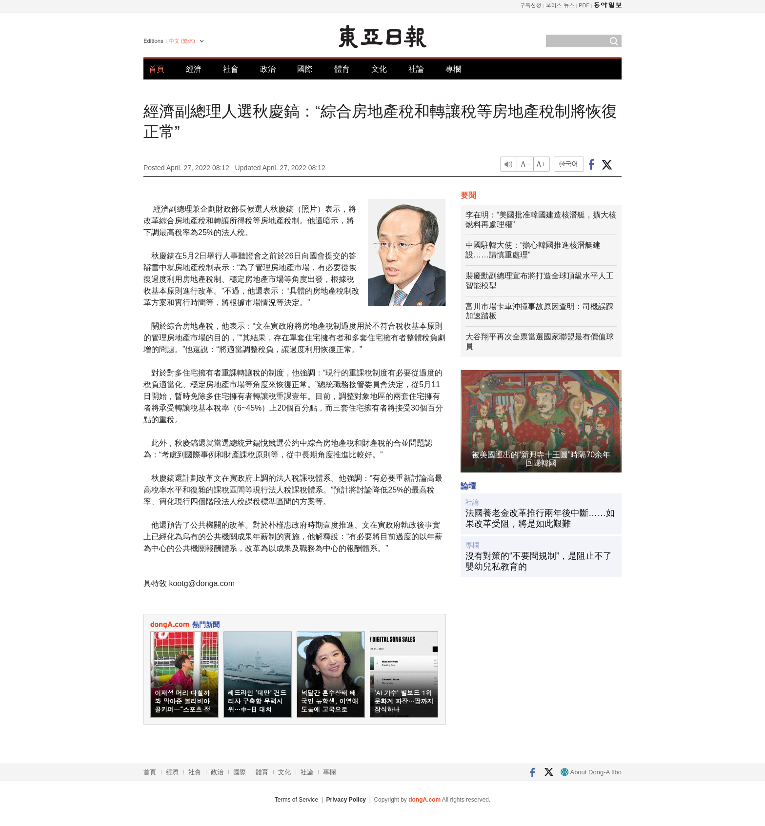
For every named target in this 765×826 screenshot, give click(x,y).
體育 (342, 69)
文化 (379, 69)
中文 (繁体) (182, 41)
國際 (305, 69)
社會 (231, 69)
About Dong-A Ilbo (591, 772)
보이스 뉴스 (560, 5)
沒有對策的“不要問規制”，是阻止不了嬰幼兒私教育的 (538, 561)
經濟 (193, 69)
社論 (416, 69)
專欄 (453, 69)
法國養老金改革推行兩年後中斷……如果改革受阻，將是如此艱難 (540, 518)
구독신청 (531, 5)
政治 (268, 69)
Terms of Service (296, 799)
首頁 (156, 69)
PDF (584, 5)
